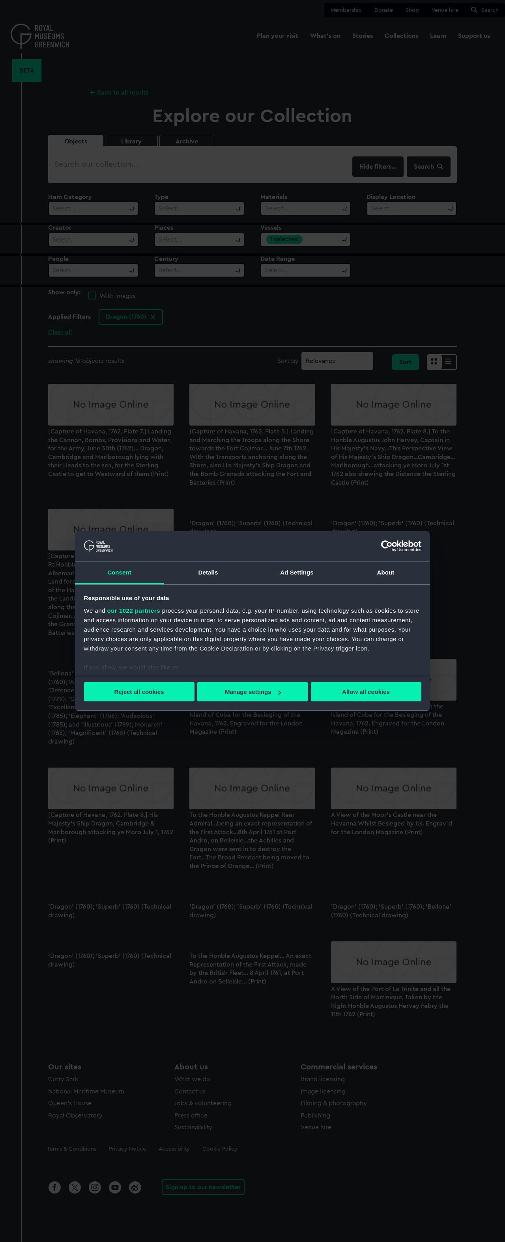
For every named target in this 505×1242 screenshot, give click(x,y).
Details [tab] (208, 572)
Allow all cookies (366, 691)
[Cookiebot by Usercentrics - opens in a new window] (386, 546)
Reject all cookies (139, 691)
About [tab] (386, 572)
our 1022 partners (133, 610)
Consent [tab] (119, 572)
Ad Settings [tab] (296, 572)
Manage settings (253, 691)
